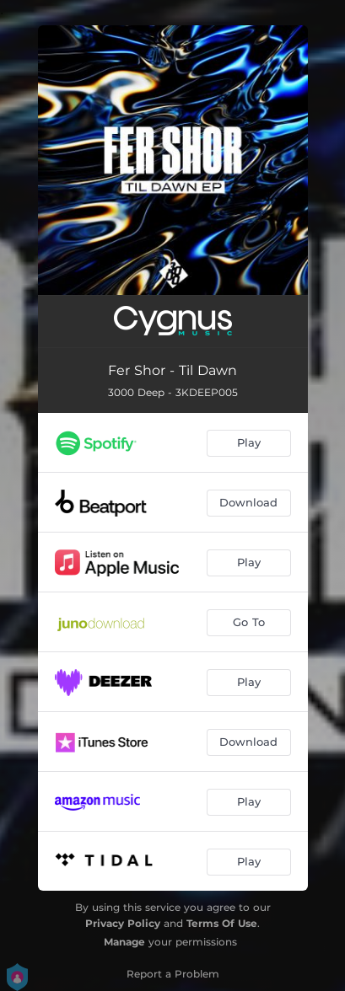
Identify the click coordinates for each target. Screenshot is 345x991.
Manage (124, 941)
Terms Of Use (221, 923)
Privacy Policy (122, 923)
